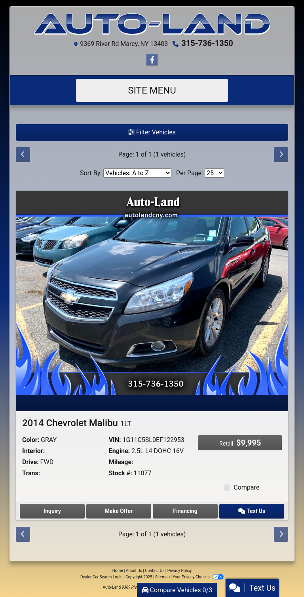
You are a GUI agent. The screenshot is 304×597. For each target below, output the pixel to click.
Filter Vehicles (152, 132)
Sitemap (162, 577)
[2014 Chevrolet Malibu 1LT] (152, 292)
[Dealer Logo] (152, 24)
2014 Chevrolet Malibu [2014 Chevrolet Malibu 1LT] (76, 423)
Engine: (119, 451)
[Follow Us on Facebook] (152, 60)
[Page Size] (214, 173)
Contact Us (154, 570)
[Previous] (23, 154)
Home (117, 570)
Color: (30, 440)
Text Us (251, 511)
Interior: (33, 451)
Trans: (31, 473)
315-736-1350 (207, 43)
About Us (134, 570)
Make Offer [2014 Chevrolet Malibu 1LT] (119, 511)
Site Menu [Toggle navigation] (152, 90)
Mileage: (121, 462)
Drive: (30, 462)
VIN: (115, 440)
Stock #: (120, 473)
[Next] (281, 154)
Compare (246, 487)
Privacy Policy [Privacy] (179, 570)
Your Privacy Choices (198, 577)
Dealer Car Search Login (101, 577)
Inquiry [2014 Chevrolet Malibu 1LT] (52, 511)
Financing (185, 511)
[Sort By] (137, 173)
